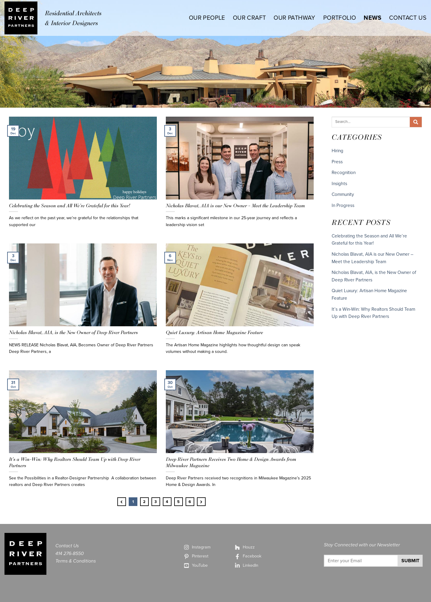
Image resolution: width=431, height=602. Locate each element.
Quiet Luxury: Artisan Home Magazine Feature (214, 332)
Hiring (337, 150)
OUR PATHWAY (294, 18)
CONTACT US (408, 18)
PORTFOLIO (339, 18)
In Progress (343, 205)
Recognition (344, 172)
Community (343, 194)
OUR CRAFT (249, 18)
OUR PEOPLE (207, 18)
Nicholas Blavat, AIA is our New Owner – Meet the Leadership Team (236, 205)
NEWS (372, 18)
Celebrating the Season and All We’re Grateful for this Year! (69, 205)
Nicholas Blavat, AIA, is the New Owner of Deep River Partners (73, 332)
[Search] (416, 122)
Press (337, 161)
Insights (339, 183)
